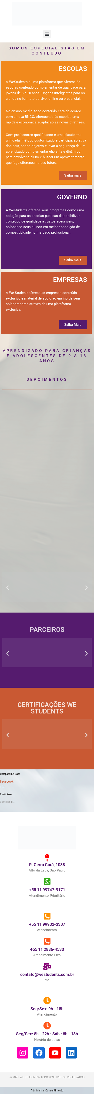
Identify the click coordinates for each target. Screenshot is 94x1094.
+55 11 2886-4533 (47, 956)
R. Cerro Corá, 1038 (47, 871)
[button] (47, 34)
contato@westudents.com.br (47, 981)
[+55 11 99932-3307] (47, 923)
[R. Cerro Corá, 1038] (47, 865)
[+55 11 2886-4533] (47, 948)
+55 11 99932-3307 (47, 931)
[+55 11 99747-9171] (47, 889)
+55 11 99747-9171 (47, 896)
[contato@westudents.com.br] (47, 973)
